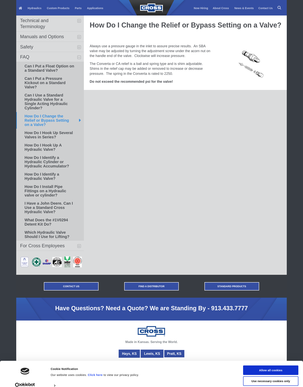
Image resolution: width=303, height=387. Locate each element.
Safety (26, 46)
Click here (95, 368)
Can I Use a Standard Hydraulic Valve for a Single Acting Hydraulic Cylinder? (46, 101)
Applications (95, 8)
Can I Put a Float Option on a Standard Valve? (49, 68)
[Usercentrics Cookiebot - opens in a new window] (25, 379)
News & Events (244, 8)
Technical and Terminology (34, 23)
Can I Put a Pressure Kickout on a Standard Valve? (45, 82)
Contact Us (265, 8)
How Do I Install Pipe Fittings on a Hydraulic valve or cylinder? (45, 190)
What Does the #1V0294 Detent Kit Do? (46, 222)
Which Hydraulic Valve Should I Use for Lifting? (47, 234)
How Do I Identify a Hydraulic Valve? (42, 176)
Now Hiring (201, 8)
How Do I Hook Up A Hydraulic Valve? (43, 147)
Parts (78, 8)
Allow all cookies (271, 364)
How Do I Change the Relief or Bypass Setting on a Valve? (47, 120)
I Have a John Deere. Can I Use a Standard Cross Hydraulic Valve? (49, 207)
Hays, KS (129, 354)
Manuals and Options (42, 36)
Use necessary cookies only (270, 375)
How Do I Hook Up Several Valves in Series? (49, 135)
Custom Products (58, 8)
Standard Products (222, 286)
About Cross (221, 8)
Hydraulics (35, 8)
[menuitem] (20, 8)
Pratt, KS (174, 354)
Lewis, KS (152, 354)
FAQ (24, 56)
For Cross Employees (42, 245)
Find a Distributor (152, 286)
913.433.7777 (229, 308)
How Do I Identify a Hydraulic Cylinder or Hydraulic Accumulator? (47, 161)
